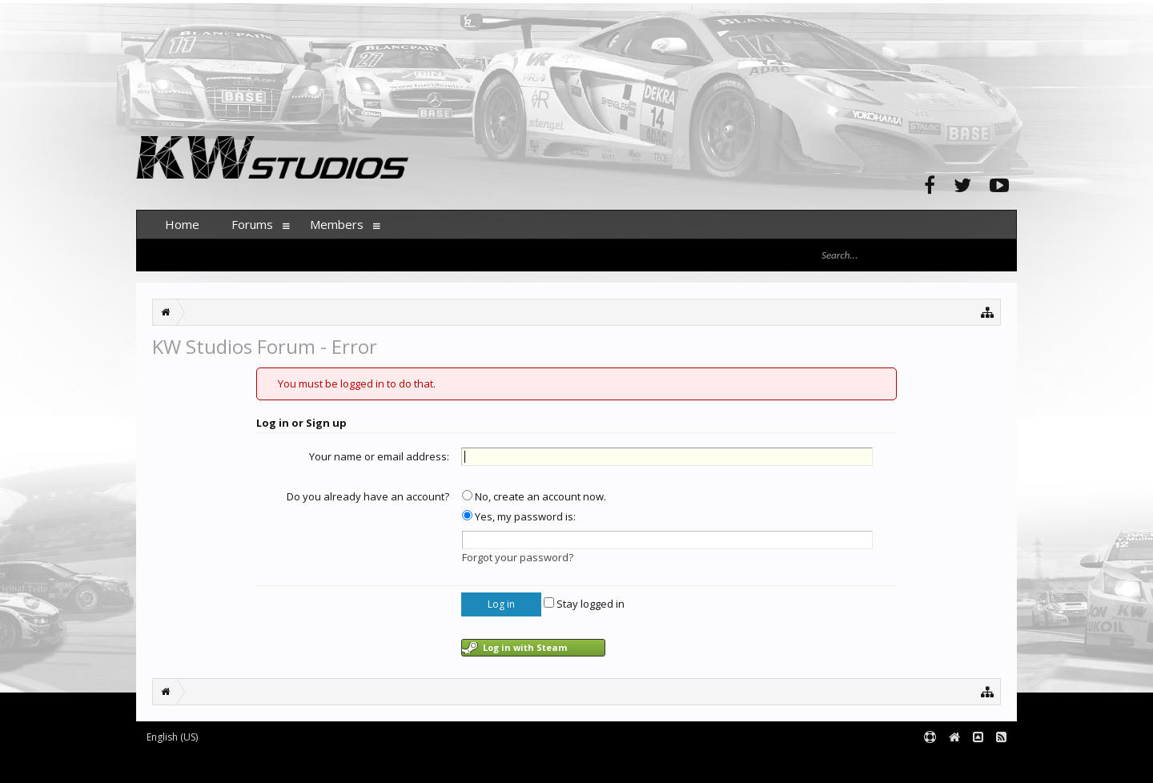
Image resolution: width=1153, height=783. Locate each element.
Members (337, 224)
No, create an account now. (534, 496)
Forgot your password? (517, 557)
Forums (252, 224)
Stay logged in (584, 603)
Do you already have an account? (368, 496)
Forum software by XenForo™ (257, 763)
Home (182, 224)
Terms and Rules (977, 763)
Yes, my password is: (519, 516)
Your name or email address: (379, 456)
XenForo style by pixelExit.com (450, 763)
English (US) (172, 737)
